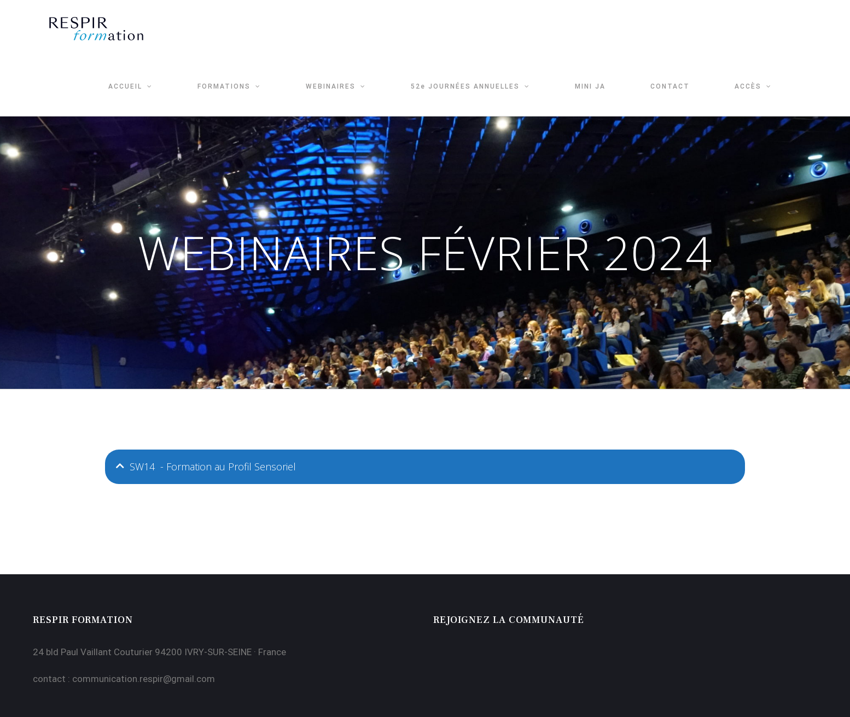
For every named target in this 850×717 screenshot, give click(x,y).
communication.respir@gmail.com (143, 678)
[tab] (425, 467)
